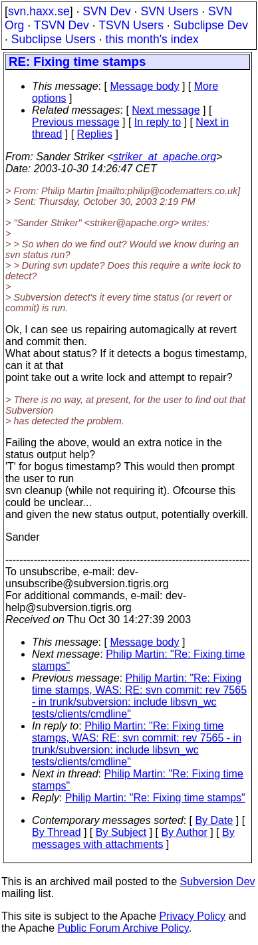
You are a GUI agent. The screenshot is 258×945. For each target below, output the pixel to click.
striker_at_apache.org (164, 156)
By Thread (56, 832)
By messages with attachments (133, 838)
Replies (94, 134)
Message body (144, 86)
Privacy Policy (192, 916)
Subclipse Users (53, 39)
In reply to (157, 122)
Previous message (76, 122)
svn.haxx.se (39, 11)
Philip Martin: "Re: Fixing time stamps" (155, 797)
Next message (165, 110)
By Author (184, 832)
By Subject (121, 832)
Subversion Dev (217, 881)
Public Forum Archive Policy (123, 928)
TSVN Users (131, 25)
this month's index (152, 39)
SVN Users (169, 11)
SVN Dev (106, 11)
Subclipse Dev (211, 25)
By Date (214, 820)
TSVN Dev (61, 25)
